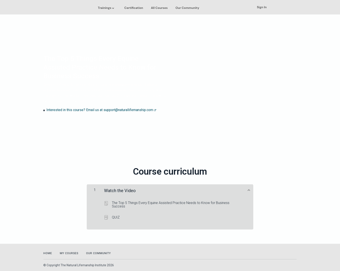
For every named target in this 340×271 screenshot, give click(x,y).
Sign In (262, 7)
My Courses (69, 253)
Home (47, 253)
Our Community (187, 8)
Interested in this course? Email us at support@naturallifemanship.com (101, 110)
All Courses (159, 8)
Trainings (104, 8)
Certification (133, 8)
